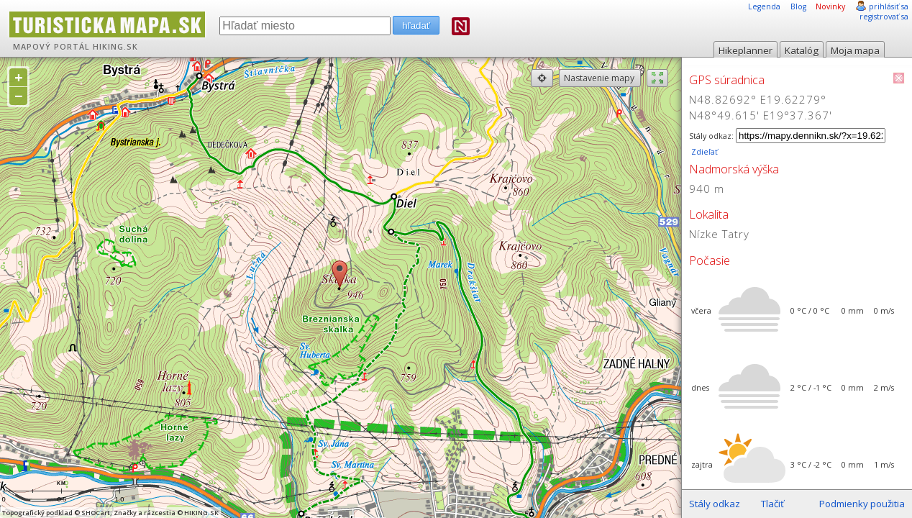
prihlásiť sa (888, 6)
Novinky (830, 6)
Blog (798, 6)
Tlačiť (772, 503)
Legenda (764, 6)
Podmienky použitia (862, 503)
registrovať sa (883, 17)
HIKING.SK (115, 47)
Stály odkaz (714, 503)
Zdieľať (703, 152)
